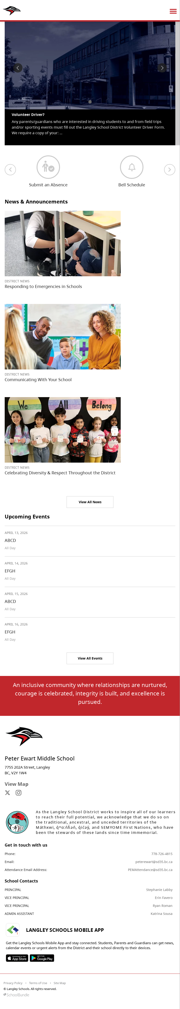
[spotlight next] (162, 68)
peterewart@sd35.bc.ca (153, 861)
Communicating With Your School (38, 379)
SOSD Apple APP (17, 958)
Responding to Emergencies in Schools (43, 286)
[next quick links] (169, 169)
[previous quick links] (10, 169)
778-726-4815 (161, 854)
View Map (16, 784)
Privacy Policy (13, 983)
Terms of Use (38, 983)
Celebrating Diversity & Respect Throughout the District (60, 473)
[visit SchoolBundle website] (89, 994)
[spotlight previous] (17, 68)
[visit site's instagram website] (18, 793)
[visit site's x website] (7, 793)
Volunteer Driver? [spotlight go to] (28, 114)
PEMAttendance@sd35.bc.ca (150, 869)
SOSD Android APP (42, 958)
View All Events (90, 658)
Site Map (60, 983)
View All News (90, 502)
